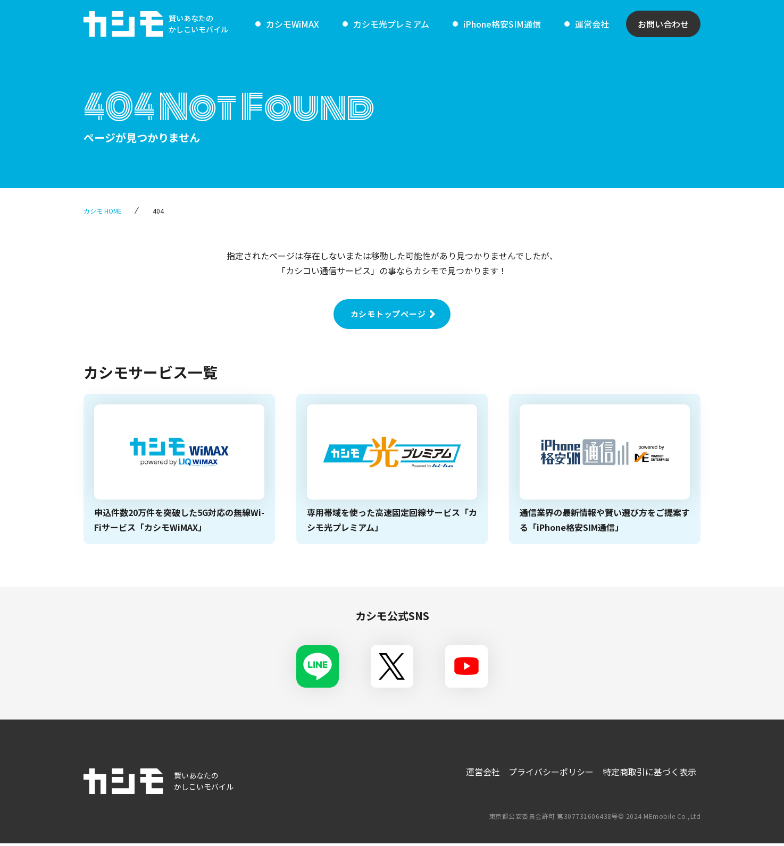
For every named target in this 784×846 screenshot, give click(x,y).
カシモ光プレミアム (391, 24)
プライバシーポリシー (548, 771)
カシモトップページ (388, 313)
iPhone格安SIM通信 (502, 24)
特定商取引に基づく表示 (648, 771)
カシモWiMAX (292, 24)
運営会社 (592, 24)
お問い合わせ (663, 24)
